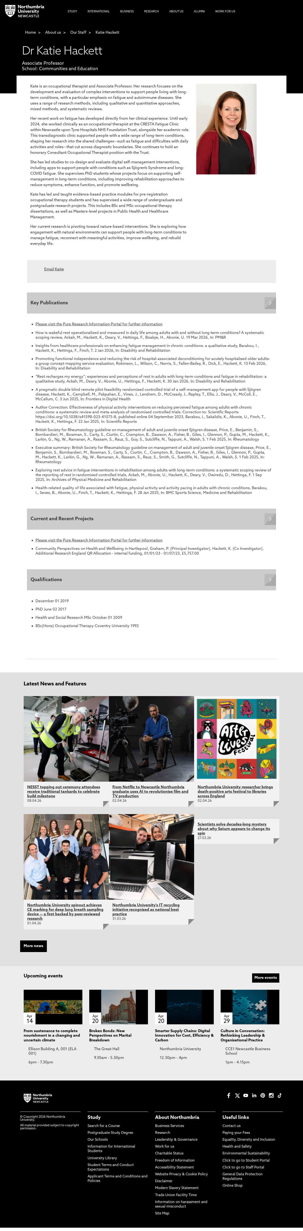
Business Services (169, 1129)
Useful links (236, 1121)
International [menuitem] (99, 11)
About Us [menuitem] (176, 11)
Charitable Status (169, 1157)
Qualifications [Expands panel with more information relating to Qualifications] (47, 582)
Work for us (164, 1150)
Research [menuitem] (151, 11)
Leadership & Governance (176, 1143)
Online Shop (233, 1189)
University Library (102, 1161)
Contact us (232, 1129)
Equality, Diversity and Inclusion (249, 1143)
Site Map (162, 1217)
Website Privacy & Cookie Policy (181, 1178)
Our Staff (78, 33)
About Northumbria (177, 1121)
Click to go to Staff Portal (243, 1171)
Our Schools (98, 1143)
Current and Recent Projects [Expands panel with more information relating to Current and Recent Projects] (63, 520)
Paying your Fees (236, 1136)
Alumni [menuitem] (199, 11)
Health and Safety (237, 1150)
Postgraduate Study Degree (110, 1136)
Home (30, 33)
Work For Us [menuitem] (225, 11)
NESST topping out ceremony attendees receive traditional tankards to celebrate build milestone (63, 795)
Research (162, 1136)
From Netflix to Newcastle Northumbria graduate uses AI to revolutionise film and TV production (150, 795)
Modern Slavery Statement (177, 1191)
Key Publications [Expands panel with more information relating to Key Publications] (50, 303)
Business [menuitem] (127, 11)
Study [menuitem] (72, 11)
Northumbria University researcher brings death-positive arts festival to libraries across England (235, 795)
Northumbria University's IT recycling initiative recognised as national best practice (146, 913)
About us (53, 33)
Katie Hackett (107, 33)
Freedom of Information (175, 1164)
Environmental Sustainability (246, 1157)
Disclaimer (164, 1184)
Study (94, 1121)
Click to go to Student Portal (246, 1164)
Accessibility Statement (174, 1171)
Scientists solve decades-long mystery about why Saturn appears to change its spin (234, 832)
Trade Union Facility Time (176, 1198)
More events (265, 981)
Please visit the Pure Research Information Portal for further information (99, 326)
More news (33, 949)
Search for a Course (104, 1129)
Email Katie (54, 269)
